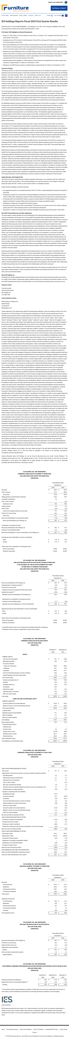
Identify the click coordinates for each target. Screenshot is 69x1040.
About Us (38, 15)
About (3, 1029)
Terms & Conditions (38, 1029)
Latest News (5, 15)
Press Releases (14, 15)
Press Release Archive (12, 1029)
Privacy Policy (63, 1029)
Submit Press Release (26, 1029)
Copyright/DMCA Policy (51, 1029)
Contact (31, 15)
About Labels (23, 15)
